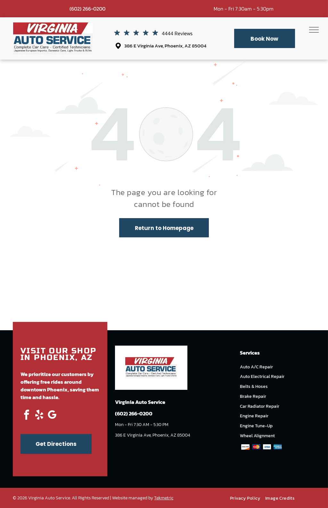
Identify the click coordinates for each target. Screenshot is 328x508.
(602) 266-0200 (87, 8)
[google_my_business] (52, 415)
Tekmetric (163, 498)
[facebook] (26, 415)
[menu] (314, 29)
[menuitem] (247, 498)
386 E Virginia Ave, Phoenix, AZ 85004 (165, 45)
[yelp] (39, 415)
